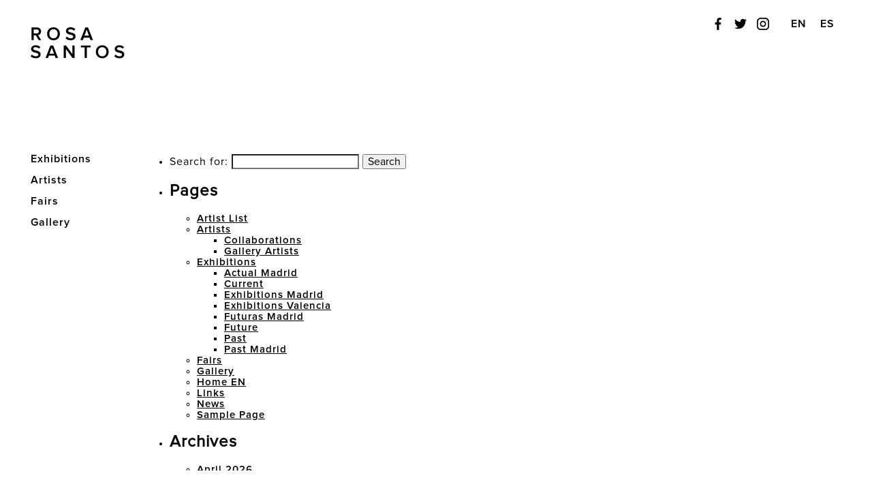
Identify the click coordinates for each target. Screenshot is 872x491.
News (211, 404)
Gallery (50, 222)
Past (235, 338)
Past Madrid (255, 349)
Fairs (209, 360)
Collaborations (263, 240)
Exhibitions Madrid (274, 295)
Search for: (199, 161)
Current (244, 284)
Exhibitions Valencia (277, 306)
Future (241, 328)
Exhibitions (226, 262)
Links (211, 393)
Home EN (221, 382)
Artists (214, 229)
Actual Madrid (261, 273)
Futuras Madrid (264, 317)
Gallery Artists (261, 251)
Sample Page (231, 415)
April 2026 (225, 469)
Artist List (222, 218)
